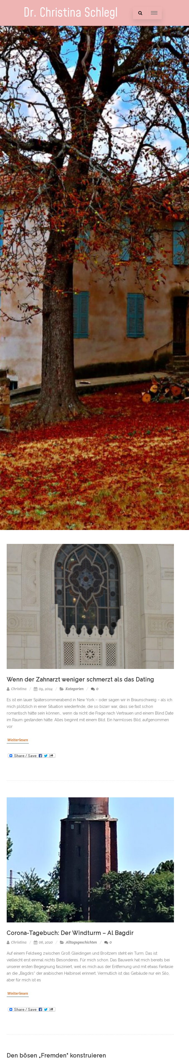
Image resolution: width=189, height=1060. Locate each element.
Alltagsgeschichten (81, 942)
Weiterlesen (17, 739)
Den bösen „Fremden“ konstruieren (56, 1055)
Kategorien (75, 688)
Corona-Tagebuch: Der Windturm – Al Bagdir (70, 933)
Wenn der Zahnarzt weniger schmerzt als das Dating (80, 679)
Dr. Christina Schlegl (70, 13)
